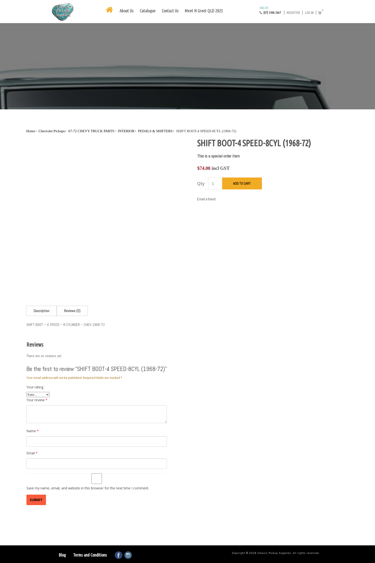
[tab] (41, 311)
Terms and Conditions (90, 555)
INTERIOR (126, 131)
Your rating (34, 387)
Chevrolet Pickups (52, 131)
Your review (36, 400)
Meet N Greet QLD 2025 (204, 10)
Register (293, 12)
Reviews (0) (72, 311)
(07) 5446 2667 (270, 10)
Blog (62, 555)
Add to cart (242, 183)
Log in (309, 12)
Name (32, 431)
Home (30, 131)
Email (32, 453)
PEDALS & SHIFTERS (155, 131)
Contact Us (170, 10)
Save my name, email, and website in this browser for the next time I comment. (87, 488)
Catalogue (147, 10)
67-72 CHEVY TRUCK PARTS (91, 131)
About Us (127, 10)
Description (41, 311)
